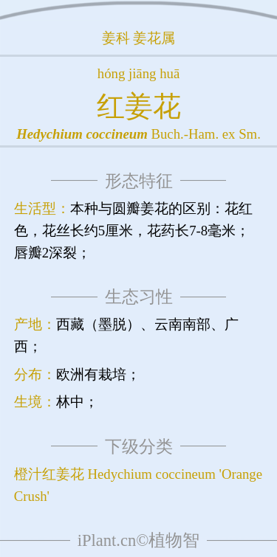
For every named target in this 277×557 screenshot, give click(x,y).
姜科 (116, 38)
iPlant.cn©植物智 (138, 540)
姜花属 (154, 38)
